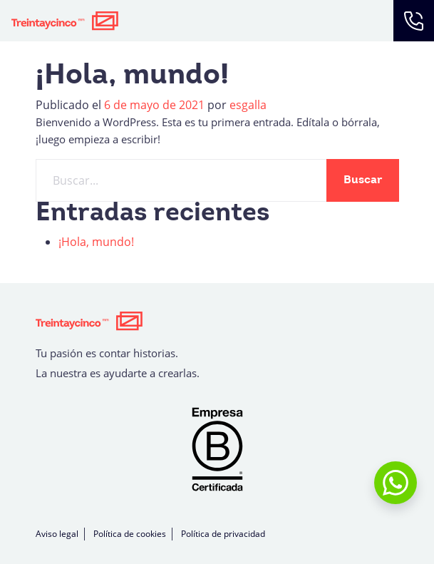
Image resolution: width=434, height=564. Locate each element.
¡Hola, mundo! (96, 242)
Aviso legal (57, 534)
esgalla (248, 105)
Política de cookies (129, 534)
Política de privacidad (223, 534)
